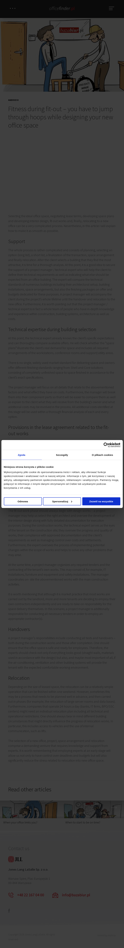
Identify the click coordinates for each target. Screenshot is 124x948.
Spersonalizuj (62, 501)
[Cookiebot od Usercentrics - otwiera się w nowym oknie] (106, 444)
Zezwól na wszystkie (101, 501)
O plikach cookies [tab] (102, 454)
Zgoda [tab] (21, 454)
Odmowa (23, 501)
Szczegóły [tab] (62, 454)
